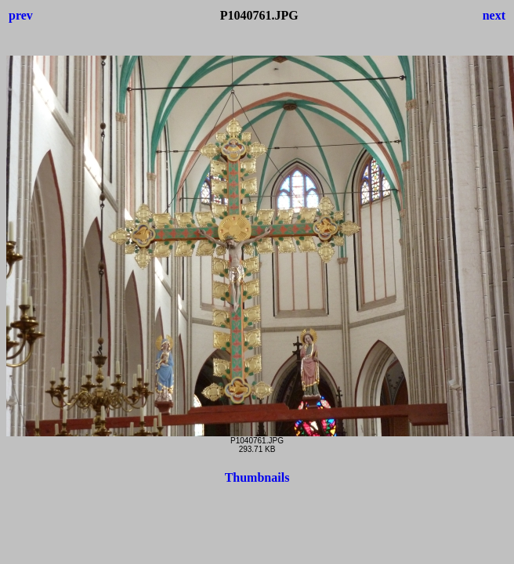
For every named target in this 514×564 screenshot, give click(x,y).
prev (21, 15)
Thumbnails (257, 477)
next (494, 15)
